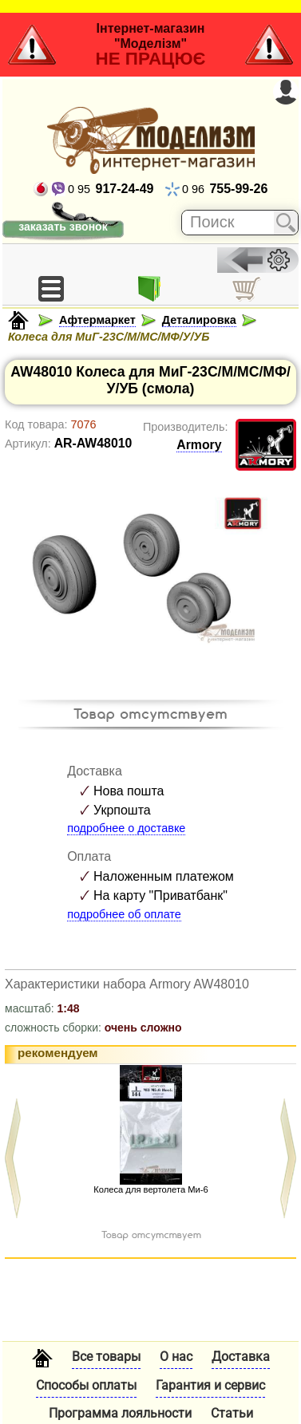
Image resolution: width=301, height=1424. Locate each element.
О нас (176, 1356)
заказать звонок (62, 226)
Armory (198, 445)
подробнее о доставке (126, 828)
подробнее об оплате (124, 914)
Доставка (241, 1356)
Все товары (106, 1356)
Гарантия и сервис (210, 1385)
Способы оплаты (86, 1385)
